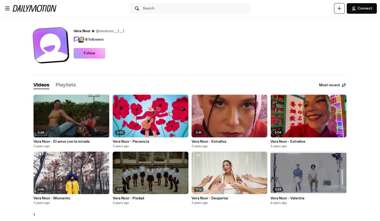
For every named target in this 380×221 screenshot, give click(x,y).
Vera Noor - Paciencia (131, 142)
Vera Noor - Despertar (210, 198)
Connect (361, 8)
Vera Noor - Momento (52, 198)
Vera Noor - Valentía (287, 198)
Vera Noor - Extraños (209, 142)
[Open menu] (7, 8)
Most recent (332, 85)
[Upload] (339, 8)
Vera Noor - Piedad (128, 198)
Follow (89, 53)
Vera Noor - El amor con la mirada (61, 142)
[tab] (41, 85)
